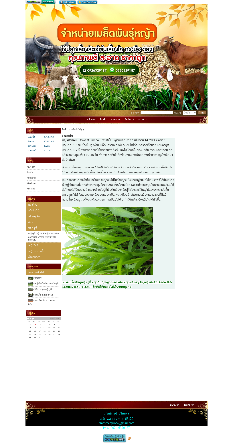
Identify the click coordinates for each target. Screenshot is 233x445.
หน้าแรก (31, 167)
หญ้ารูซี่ (32, 228)
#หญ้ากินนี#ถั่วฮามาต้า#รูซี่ (43, 284)
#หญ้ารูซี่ (35, 278)
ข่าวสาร (31, 188)
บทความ (31, 178)
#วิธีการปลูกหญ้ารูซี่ (40, 289)
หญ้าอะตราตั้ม (36, 251)
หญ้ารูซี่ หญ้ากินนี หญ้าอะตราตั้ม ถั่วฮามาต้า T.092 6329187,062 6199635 (43, 236)
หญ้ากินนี (33, 245)
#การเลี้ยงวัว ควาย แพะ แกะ (41, 302)
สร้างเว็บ (40, 2)
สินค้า (30, 172)
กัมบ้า (31, 222)
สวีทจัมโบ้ (33, 210)
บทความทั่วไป (36, 272)
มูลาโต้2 (32, 204)
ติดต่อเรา (31, 183)
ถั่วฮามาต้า (34, 257)
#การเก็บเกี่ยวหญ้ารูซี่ (40, 295)
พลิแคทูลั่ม (34, 216)
